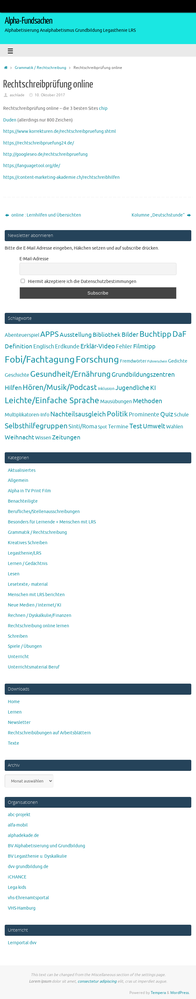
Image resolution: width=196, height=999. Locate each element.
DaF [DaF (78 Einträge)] (179, 334)
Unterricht (18, 656)
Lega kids (17, 887)
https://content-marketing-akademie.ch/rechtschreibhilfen (61, 177)
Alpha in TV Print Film (29, 491)
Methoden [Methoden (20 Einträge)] (147, 401)
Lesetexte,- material (28, 584)
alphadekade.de (23, 835)
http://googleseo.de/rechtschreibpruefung (45, 154)
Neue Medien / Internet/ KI (34, 605)
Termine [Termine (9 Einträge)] (118, 426)
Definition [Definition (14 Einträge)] (18, 346)
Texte (13, 743)
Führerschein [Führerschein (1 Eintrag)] (157, 361)
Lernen (15, 712)
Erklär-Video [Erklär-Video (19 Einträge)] (97, 346)
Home (14, 701)
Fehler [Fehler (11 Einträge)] (124, 346)
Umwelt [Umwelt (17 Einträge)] (154, 426)
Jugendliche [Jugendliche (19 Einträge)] (132, 388)
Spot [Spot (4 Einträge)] (102, 427)
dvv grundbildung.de (28, 866)
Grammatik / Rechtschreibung (40, 67)
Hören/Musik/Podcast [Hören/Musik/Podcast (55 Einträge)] (60, 387)
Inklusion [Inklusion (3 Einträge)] (106, 388)
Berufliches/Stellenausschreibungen (44, 511)
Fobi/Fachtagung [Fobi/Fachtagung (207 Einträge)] (40, 359)
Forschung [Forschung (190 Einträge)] (97, 359)
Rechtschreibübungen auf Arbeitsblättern (49, 733)
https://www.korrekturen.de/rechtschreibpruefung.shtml (59, 131)
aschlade (17, 95)
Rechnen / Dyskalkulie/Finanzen (39, 615)
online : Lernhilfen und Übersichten (43, 215)
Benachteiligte (23, 501)
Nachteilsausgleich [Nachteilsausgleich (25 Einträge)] (78, 414)
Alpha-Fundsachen (28, 21)
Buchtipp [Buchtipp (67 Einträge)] (155, 334)
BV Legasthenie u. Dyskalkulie (37, 856)
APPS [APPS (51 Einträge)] (49, 334)
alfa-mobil (18, 825)
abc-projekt (19, 814)
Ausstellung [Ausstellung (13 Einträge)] (76, 335)
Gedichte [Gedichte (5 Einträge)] (177, 361)
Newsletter (19, 722)
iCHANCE (17, 877)
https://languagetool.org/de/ (31, 165)
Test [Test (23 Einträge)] (135, 426)
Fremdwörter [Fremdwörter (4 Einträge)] (133, 361)
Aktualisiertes (21, 470)
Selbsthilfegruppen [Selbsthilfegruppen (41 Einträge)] (36, 426)
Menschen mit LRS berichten (36, 594)
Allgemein (18, 480)
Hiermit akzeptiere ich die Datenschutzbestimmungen (78, 281)
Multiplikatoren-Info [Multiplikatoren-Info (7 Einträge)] (27, 414)
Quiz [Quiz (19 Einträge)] (166, 414)
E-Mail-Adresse (34, 259)
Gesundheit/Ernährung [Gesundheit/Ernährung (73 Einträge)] (70, 374)
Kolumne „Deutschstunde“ (161, 215)
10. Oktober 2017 (50, 95)
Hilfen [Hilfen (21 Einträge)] (13, 388)
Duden (9, 120)
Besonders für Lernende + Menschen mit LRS (52, 522)
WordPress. (180, 992)
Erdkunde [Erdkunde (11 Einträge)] (67, 346)
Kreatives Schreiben (27, 542)
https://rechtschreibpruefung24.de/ (38, 143)
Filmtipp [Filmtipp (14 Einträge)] (144, 346)
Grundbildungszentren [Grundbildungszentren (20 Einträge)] (143, 375)
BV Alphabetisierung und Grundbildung (46, 846)
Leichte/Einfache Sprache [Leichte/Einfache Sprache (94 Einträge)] (52, 400)
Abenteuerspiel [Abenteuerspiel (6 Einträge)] (22, 335)
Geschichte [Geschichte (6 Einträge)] (17, 375)
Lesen (13, 574)
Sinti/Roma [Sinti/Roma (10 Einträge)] (82, 426)
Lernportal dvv (22, 942)
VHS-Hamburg (21, 908)
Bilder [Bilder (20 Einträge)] (130, 335)
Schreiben (18, 636)
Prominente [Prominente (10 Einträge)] (144, 414)
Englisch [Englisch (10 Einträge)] (43, 346)
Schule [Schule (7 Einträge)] (181, 414)
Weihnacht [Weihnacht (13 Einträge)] (19, 437)
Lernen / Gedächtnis (27, 563)
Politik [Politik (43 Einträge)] (117, 414)
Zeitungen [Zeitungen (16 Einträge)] (66, 437)
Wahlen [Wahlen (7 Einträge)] (174, 426)
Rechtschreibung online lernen (38, 626)
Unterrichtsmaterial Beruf (33, 667)
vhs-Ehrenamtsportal (28, 897)
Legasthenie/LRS (24, 553)
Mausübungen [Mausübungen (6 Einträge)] (116, 401)
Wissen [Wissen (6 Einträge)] (43, 438)
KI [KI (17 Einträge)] (153, 388)
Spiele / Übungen (25, 646)
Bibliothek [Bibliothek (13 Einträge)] (107, 335)
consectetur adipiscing (97, 981)
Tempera (158, 992)
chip (103, 108)
